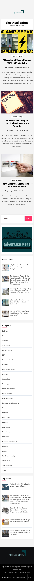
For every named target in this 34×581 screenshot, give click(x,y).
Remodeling (6, 432)
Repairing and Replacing (10, 441)
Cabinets (5, 336)
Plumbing (5, 422)
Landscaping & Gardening (10, 403)
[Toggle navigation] (2, 12)
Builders (5, 331)
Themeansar (17, 569)
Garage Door (6, 379)
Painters (5, 413)
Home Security (7, 393)
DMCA (29, 572)
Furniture (5, 374)
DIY (3, 355)
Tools (4, 470)
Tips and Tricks (7, 465)
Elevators (5, 365)
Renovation (6, 437)
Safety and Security (8, 456)
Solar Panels (6, 461)
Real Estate (6, 427)
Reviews (5, 446)
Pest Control (6, 417)
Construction (6, 345)
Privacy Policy (6, 577)
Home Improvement (8, 389)
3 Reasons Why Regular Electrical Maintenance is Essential (17, 123)
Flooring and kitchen (8, 369)
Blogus (28, 567)
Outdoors (5, 408)
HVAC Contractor (7, 398)
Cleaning (5, 341)
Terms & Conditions (19, 577)
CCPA (4, 572)
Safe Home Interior (17, 558)
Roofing (4, 451)
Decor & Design (7, 350)
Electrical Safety (17, 56)
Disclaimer (22, 572)
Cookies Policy (12, 572)
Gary (6, 67)
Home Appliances (8, 384)
